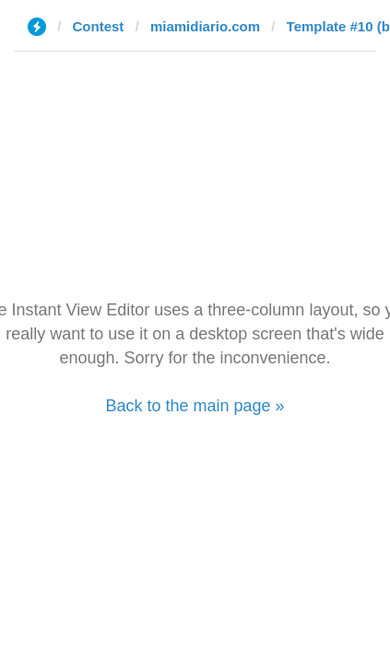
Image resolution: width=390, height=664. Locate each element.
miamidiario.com (205, 26)
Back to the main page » (194, 406)
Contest (98, 26)
